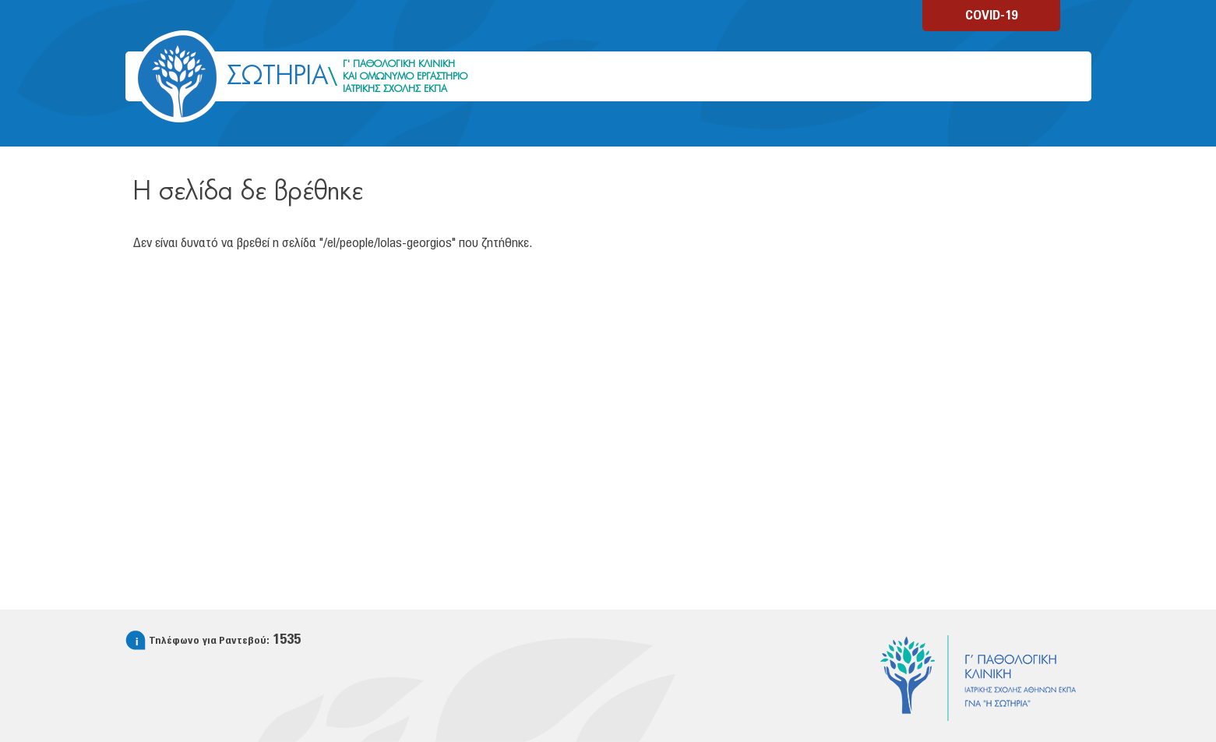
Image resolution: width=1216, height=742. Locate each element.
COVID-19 (991, 15)
